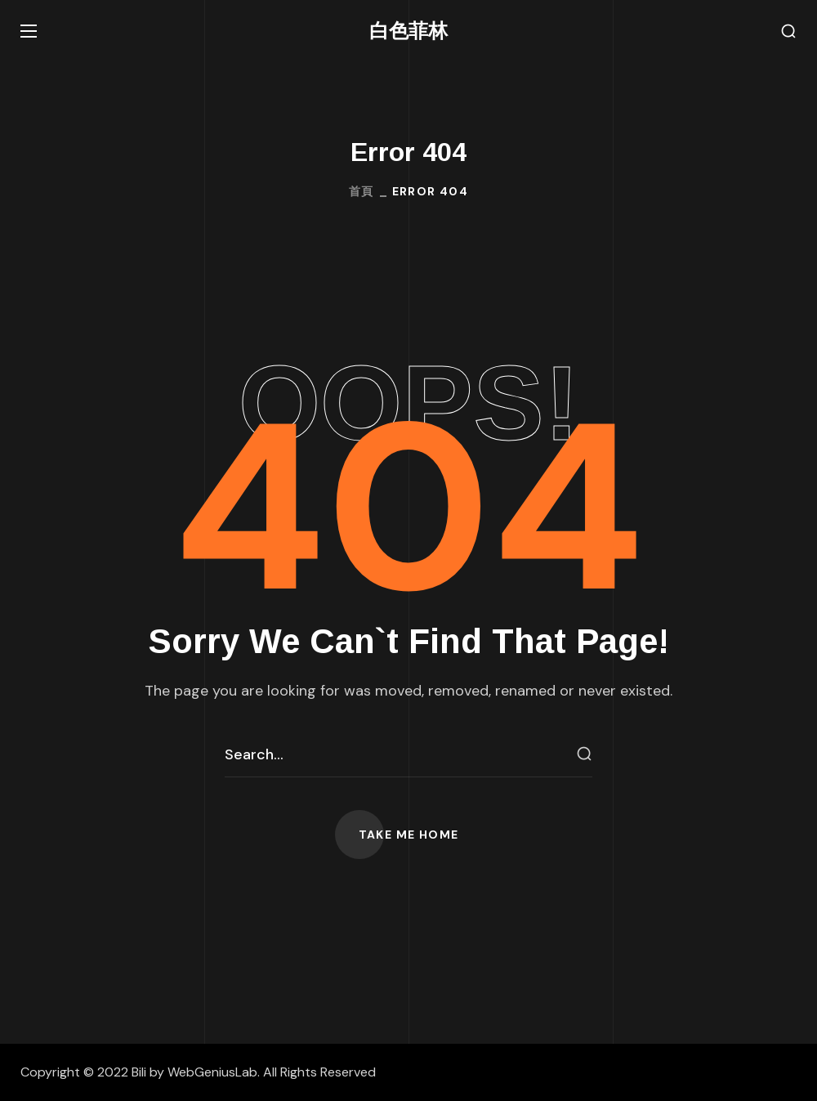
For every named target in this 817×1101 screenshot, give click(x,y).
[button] (788, 31)
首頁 (361, 191)
